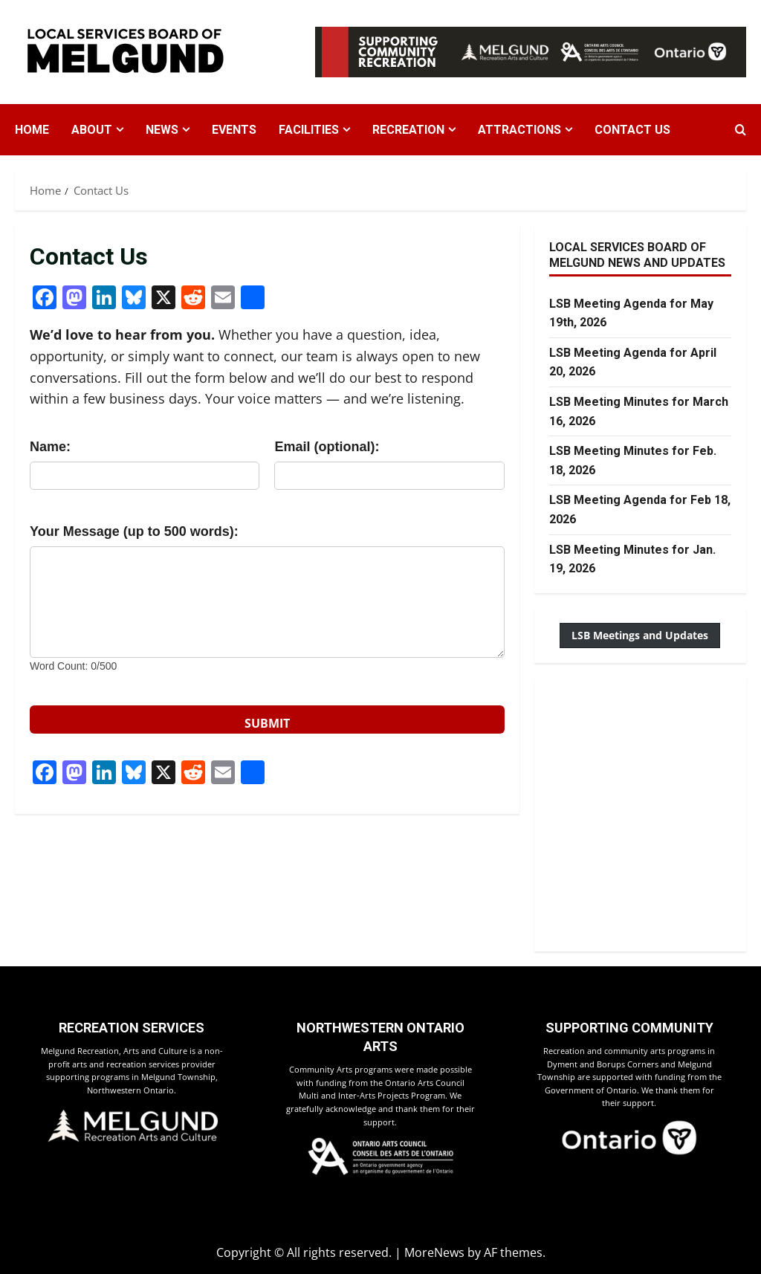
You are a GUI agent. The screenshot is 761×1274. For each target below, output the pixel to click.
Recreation (408, 130)
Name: (50, 446)
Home (32, 130)
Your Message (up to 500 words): (134, 531)
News (162, 130)
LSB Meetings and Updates (639, 635)
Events (234, 130)
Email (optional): (326, 446)
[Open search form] (740, 129)
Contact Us (632, 130)
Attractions (519, 130)
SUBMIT (267, 723)
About (91, 130)
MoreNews (434, 1252)
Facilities (309, 130)
